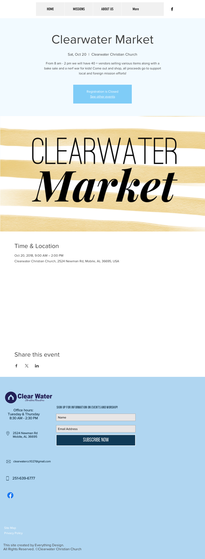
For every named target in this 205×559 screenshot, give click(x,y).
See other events (102, 96)
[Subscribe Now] (96, 440)
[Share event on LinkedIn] (37, 365)
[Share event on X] (27, 365)
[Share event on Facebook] (16, 365)
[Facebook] (10, 495)
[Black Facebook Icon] (172, 9)
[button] (19, 527)
